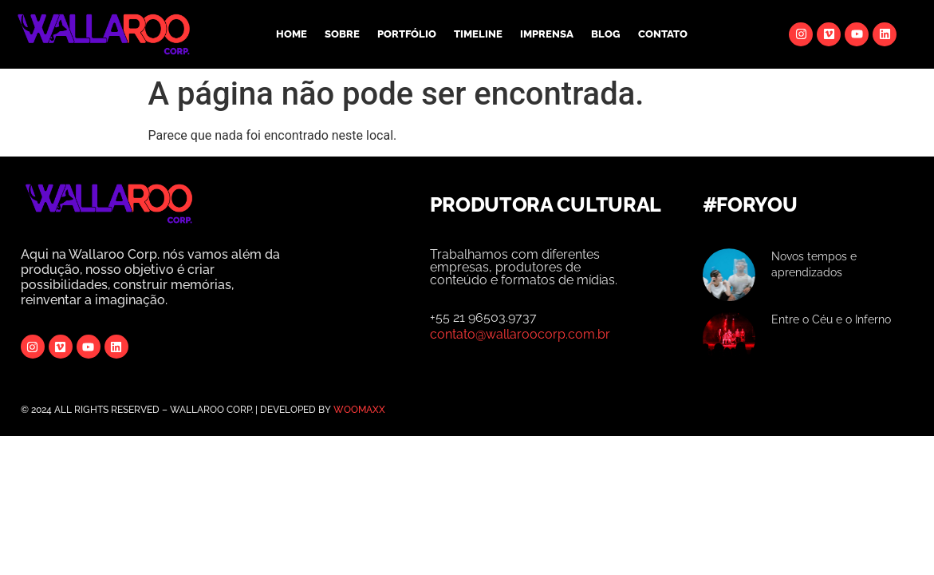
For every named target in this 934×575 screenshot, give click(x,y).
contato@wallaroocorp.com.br (520, 334)
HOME (291, 34)
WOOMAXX (359, 409)
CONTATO (663, 34)
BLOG (606, 34)
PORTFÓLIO (406, 34)
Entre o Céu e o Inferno (831, 319)
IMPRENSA (546, 34)
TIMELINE (478, 34)
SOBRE (342, 34)
